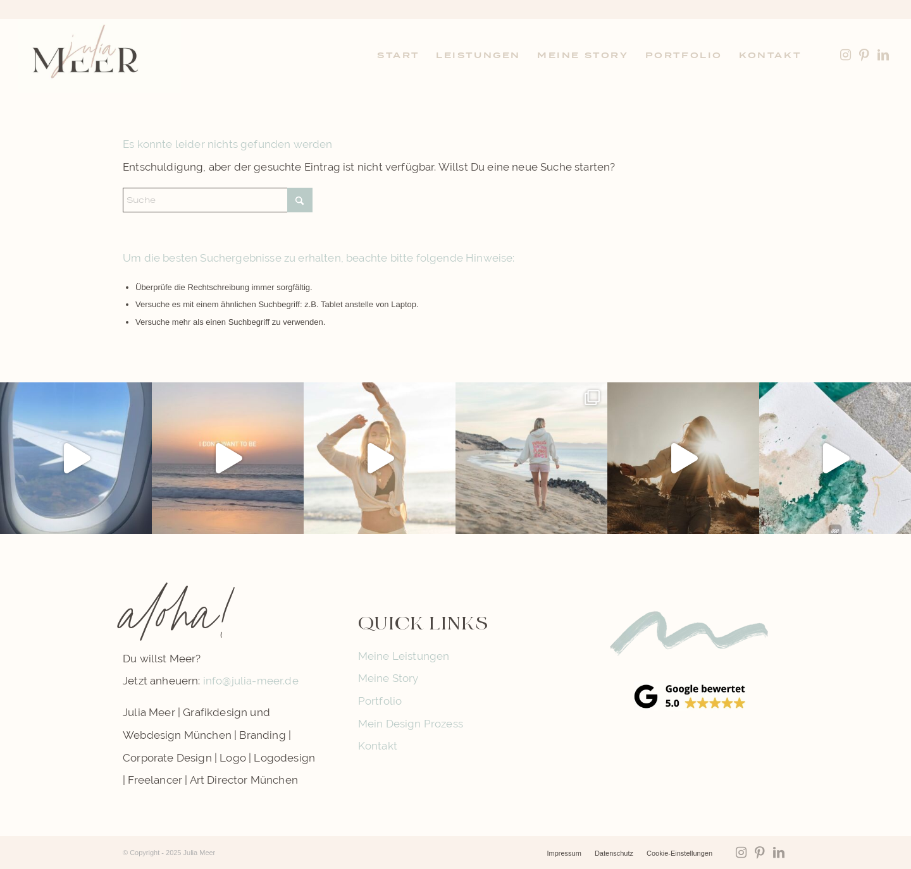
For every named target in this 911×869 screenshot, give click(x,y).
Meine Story (388, 678)
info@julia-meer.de (251, 680)
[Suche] (218, 200)
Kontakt (377, 745)
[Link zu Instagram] (845, 55)
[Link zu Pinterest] (864, 55)
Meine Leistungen (404, 656)
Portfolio (380, 701)
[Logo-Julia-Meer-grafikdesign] (99, 55)
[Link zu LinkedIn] (883, 55)
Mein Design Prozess (410, 723)
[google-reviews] (691, 695)
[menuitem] (398, 55)
